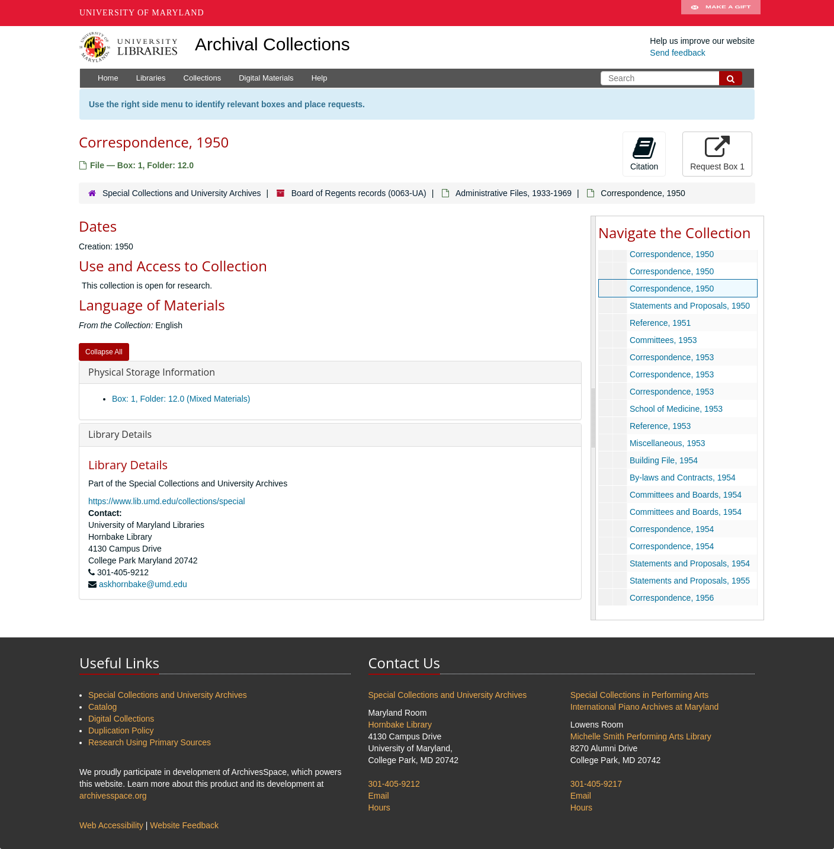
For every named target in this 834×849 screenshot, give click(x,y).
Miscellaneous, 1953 (667, 443)
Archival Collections (272, 44)
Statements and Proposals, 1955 (690, 580)
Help (320, 77)
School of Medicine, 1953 (676, 409)
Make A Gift (721, 13)
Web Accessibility (111, 825)
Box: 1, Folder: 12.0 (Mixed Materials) (181, 398)
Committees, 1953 (663, 340)
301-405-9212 (394, 784)
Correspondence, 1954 (672, 529)
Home (108, 77)
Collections (203, 77)
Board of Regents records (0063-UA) (358, 193)
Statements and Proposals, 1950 (690, 305)
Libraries (151, 77)
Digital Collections (121, 718)
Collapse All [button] (104, 352)
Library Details (120, 434)
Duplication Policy (121, 730)
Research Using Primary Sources (149, 742)
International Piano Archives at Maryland (644, 707)
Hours (379, 807)
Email (378, 795)
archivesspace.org (113, 795)
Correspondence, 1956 (672, 598)
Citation (644, 153)
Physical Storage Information (151, 372)
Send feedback (677, 52)
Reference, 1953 (660, 426)
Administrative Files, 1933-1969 (514, 193)
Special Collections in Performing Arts (639, 695)
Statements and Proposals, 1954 (690, 563)
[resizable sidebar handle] (593, 417)
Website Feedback (184, 825)
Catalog (102, 707)
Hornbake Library (400, 724)
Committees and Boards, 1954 (686, 494)
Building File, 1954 (664, 460)
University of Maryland (141, 12)
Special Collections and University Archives (181, 193)
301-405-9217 (596, 784)
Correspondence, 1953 (672, 357)
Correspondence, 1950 (672, 254)
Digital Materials (266, 77)
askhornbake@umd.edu (143, 584)
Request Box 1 (717, 153)
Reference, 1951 (660, 323)
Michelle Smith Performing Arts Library (640, 736)
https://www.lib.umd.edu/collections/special (166, 501)
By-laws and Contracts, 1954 (683, 477)
